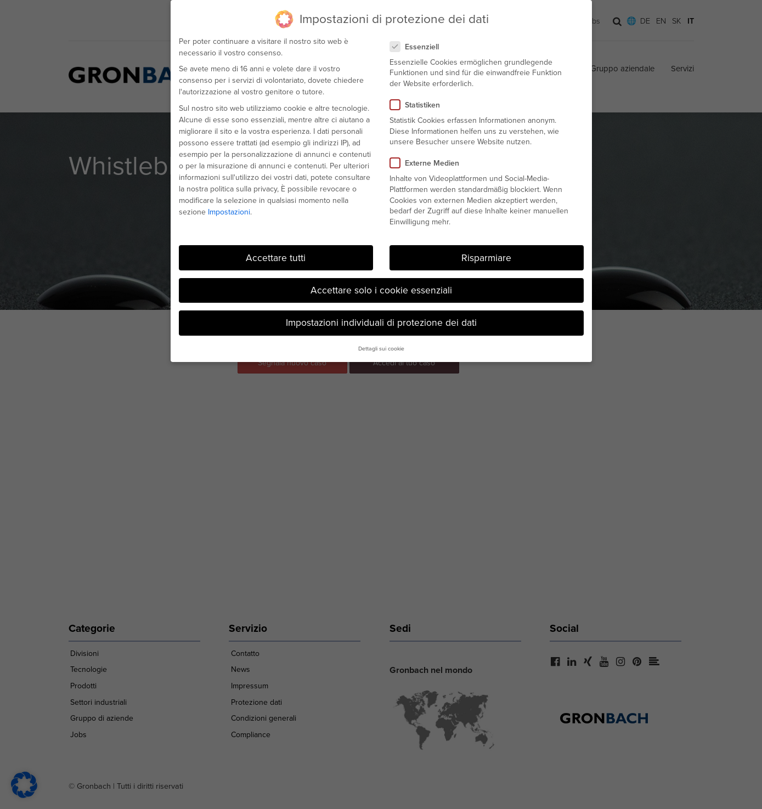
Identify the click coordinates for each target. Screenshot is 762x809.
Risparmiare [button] (486, 256)
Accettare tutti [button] (276, 256)
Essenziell (418, 45)
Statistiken (418, 103)
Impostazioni (229, 210)
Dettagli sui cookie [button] (381, 347)
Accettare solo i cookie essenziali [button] (381, 288)
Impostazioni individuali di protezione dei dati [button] (381, 321)
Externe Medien (428, 162)
